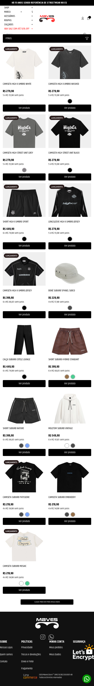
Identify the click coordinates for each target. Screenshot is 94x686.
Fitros (47, 38)
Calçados (18, 24)
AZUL (27, 446)
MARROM (67, 377)
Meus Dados (55, 654)
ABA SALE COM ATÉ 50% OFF (18, 29)
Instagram (43, 637)
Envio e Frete (27, 661)
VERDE (73, 377)
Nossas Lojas (6, 647)
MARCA (13, 12)
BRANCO (24, 101)
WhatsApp (51, 637)
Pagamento (27, 668)
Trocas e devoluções (31, 654)
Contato (3, 661)
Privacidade (27, 647)
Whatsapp (86, 678)
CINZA (24, 170)
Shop (18, 8)
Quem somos (6, 654)
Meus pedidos (56, 647)
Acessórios (18, 16)
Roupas (18, 20)
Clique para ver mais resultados (47, 602)
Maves (47, 18)
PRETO (70, 101)
